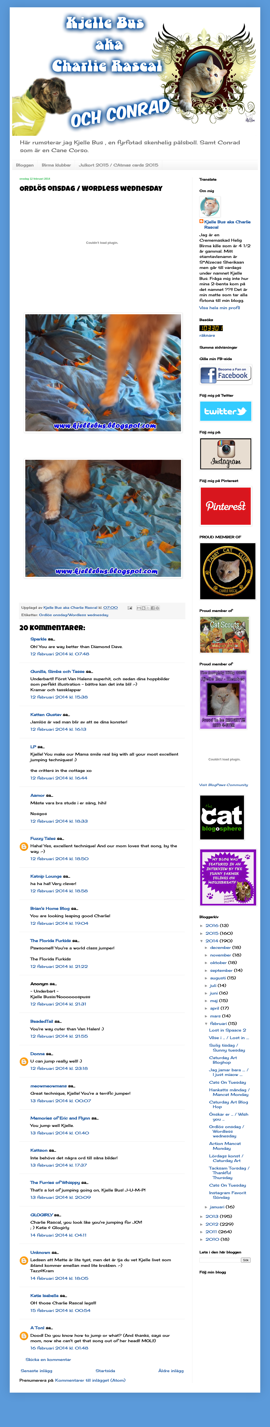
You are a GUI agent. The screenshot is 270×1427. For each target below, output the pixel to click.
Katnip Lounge (46, 876)
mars (216, 1016)
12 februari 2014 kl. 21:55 (59, 1036)
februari (219, 1023)
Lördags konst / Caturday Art (226, 1158)
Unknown (40, 1252)
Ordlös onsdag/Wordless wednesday (73, 615)
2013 (213, 1216)
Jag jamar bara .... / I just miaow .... (229, 1072)
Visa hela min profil (219, 307)
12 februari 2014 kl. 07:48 (59, 653)
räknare (207, 335)
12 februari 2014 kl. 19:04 (59, 923)
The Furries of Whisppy (55, 1182)
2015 (213, 933)
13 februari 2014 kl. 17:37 (58, 1165)
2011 (212, 1231)
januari (218, 1206)
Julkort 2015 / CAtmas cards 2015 (118, 165)
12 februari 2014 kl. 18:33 (59, 821)
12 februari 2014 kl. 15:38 (59, 697)
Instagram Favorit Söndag (227, 1195)
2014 (213, 940)
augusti (218, 977)
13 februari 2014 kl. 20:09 (60, 1197)
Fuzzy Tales (42, 838)
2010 (213, 1239)
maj (214, 1000)
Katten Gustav (45, 714)
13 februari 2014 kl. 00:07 (60, 1100)
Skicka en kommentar (48, 1359)
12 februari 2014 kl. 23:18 (59, 1068)
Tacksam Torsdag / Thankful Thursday (229, 1173)
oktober (219, 962)
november (221, 955)
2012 (213, 1224)
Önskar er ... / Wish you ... (228, 1116)
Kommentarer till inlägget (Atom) (90, 1380)
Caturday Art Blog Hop (228, 1104)
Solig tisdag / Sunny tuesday (227, 1047)
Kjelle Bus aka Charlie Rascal (227, 224)
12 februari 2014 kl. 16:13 (58, 729)
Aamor (37, 795)
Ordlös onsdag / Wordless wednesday (226, 1131)
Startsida (105, 1370)
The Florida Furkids (50, 940)
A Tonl (37, 1327)
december (221, 947)
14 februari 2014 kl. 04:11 (58, 1235)
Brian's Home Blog (50, 908)
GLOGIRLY (41, 1214)
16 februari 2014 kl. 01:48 (59, 1348)
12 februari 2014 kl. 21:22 (59, 966)
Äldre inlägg (171, 1370)
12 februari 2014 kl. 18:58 (59, 890)
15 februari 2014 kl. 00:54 (60, 1310)
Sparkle (38, 639)
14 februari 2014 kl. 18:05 (59, 1278)
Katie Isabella (44, 1295)
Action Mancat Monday (225, 1146)
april (215, 1008)
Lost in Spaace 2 (227, 1030)
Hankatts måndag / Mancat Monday (229, 1092)
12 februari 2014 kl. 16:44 (58, 778)
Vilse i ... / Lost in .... (229, 1037)
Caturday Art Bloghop (223, 1060)
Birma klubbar (56, 165)
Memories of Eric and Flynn (60, 1118)
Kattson (38, 1150)
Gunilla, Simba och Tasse (57, 671)
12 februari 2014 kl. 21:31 (58, 1004)
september (222, 970)
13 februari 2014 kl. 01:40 (59, 1133)
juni (214, 993)
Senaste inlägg (36, 1370)
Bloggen (25, 165)
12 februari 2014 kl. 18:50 (59, 858)
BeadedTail (41, 1021)
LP (33, 746)
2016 (213, 925)
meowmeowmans (48, 1085)
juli (214, 985)
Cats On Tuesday (227, 1082)
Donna (37, 1053)
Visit (223, 785)
